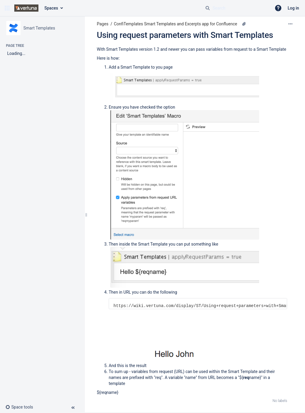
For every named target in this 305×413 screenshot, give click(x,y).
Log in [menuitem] (293, 8)
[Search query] (236, 8)
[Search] (207, 8)
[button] (7, 8)
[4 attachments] (244, 23)
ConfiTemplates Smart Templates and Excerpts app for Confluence (175, 23)
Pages (102, 23)
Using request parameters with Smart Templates (185, 35)
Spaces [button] (51, 8)
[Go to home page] (26, 8)
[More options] (290, 23)
